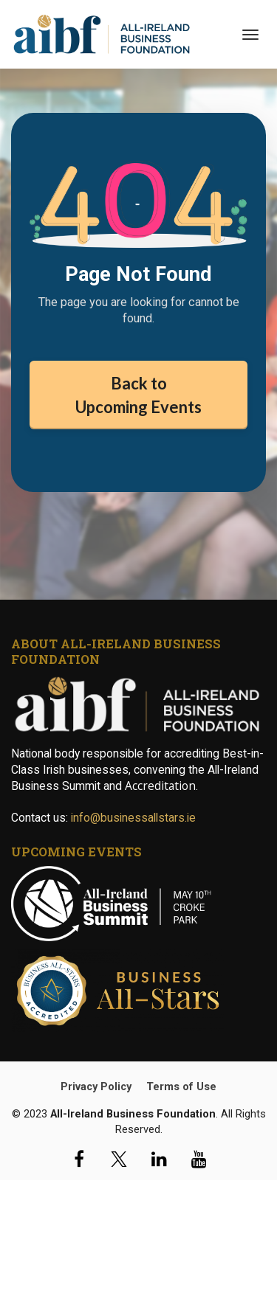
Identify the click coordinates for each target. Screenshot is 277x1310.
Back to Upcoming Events (138, 394)
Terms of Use (181, 1086)
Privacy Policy (96, 1086)
